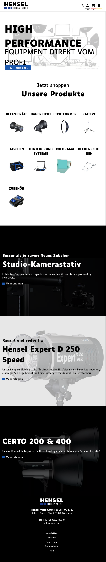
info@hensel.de (51, 523)
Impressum (51, 542)
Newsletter (51, 533)
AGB (52, 551)
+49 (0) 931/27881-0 (54, 520)
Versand (51, 538)
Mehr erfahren (14, 284)
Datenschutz (51, 546)
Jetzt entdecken (17, 68)
